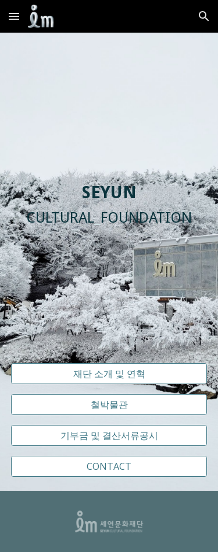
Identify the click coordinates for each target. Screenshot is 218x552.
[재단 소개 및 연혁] (109, 373)
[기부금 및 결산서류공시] (109, 435)
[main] (109, 205)
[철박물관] (109, 404)
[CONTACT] (109, 466)
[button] (14, 16)
